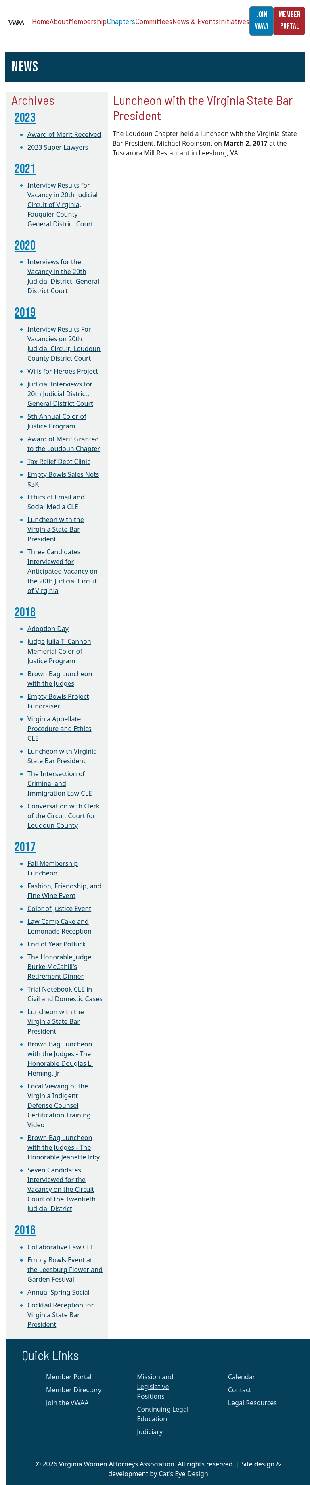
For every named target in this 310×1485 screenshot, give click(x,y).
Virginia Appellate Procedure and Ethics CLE (59, 728)
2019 (25, 313)
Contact (239, 1389)
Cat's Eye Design (183, 1473)
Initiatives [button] (234, 21)
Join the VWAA (67, 1402)
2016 (25, 1231)
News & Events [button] (195, 21)
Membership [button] (88, 21)
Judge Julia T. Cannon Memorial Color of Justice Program (59, 651)
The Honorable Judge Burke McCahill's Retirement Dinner (59, 966)
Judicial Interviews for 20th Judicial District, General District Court (60, 394)
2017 (25, 847)
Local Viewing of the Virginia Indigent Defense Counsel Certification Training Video (59, 1105)
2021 (25, 169)
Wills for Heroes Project (62, 371)
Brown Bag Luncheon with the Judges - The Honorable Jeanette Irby (63, 1147)
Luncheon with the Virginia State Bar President (55, 529)
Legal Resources (252, 1402)
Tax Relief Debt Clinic (58, 461)
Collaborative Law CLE (60, 1247)
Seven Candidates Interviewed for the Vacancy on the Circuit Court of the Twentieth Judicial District (61, 1189)
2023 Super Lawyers (57, 147)
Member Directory (73, 1389)
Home (41, 21)
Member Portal (69, 1376)
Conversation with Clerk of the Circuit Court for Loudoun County (63, 816)
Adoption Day (48, 628)
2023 (25, 118)
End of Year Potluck (56, 944)
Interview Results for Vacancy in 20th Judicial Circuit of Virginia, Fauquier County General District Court (62, 204)
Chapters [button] (121, 21)
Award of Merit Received (64, 134)
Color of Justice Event (59, 908)
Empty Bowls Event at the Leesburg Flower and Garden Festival (65, 1269)
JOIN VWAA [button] (261, 20)
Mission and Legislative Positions (155, 1386)
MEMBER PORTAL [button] (289, 20)
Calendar (242, 1376)
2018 (25, 612)
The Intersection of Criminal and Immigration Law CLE (59, 783)
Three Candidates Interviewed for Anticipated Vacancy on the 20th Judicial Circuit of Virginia (62, 571)
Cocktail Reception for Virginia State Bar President (60, 1315)
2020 (25, 246)
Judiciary (150, 1431)
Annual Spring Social (58, 1292)
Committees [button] (153, 21)
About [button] (59, 21)
